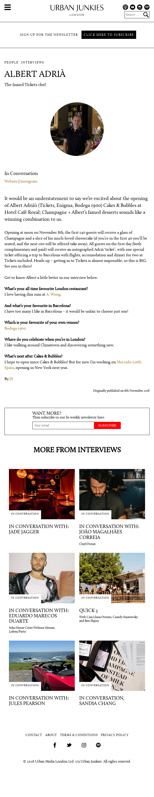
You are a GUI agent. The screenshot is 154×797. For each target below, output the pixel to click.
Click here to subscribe (109, 35)
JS (11, 379)
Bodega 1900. (15, 328)
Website (11, 181)
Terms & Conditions (79, 735)
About (51, 735)
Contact (33, 735)
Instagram (28, 181)
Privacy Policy (115, 735)
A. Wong (53, 294)
